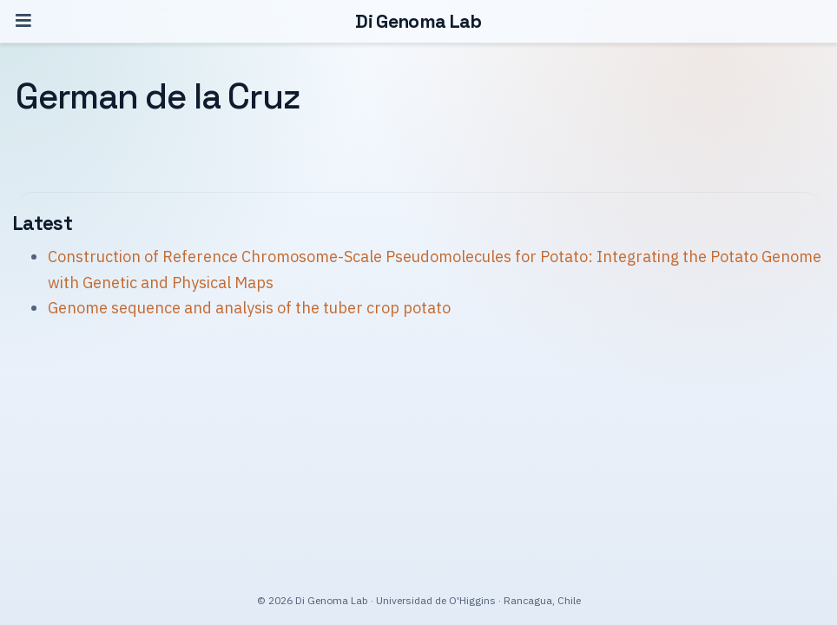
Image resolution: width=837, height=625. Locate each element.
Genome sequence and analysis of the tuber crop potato (249, 308)
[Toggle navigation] (23, 21)
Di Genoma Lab (418, 21)
